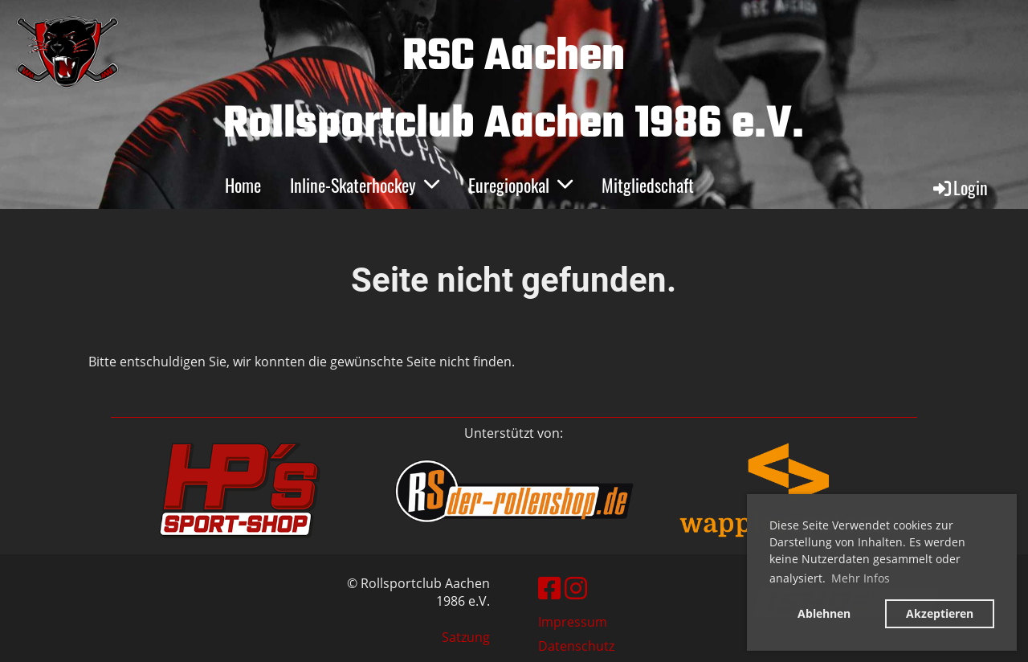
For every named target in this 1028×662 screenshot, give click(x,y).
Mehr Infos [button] (860, 578)
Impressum (572, 622)
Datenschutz (576, 646)
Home (243, 185)
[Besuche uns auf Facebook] (549, 587)
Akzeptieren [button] (939, 613)
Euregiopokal (520, 185)
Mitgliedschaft (648, 185)
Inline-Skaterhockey (364, 185)
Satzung (466, 637)
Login (959, 187)
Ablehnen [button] (824, 613)
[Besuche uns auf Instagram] (576, 587)
